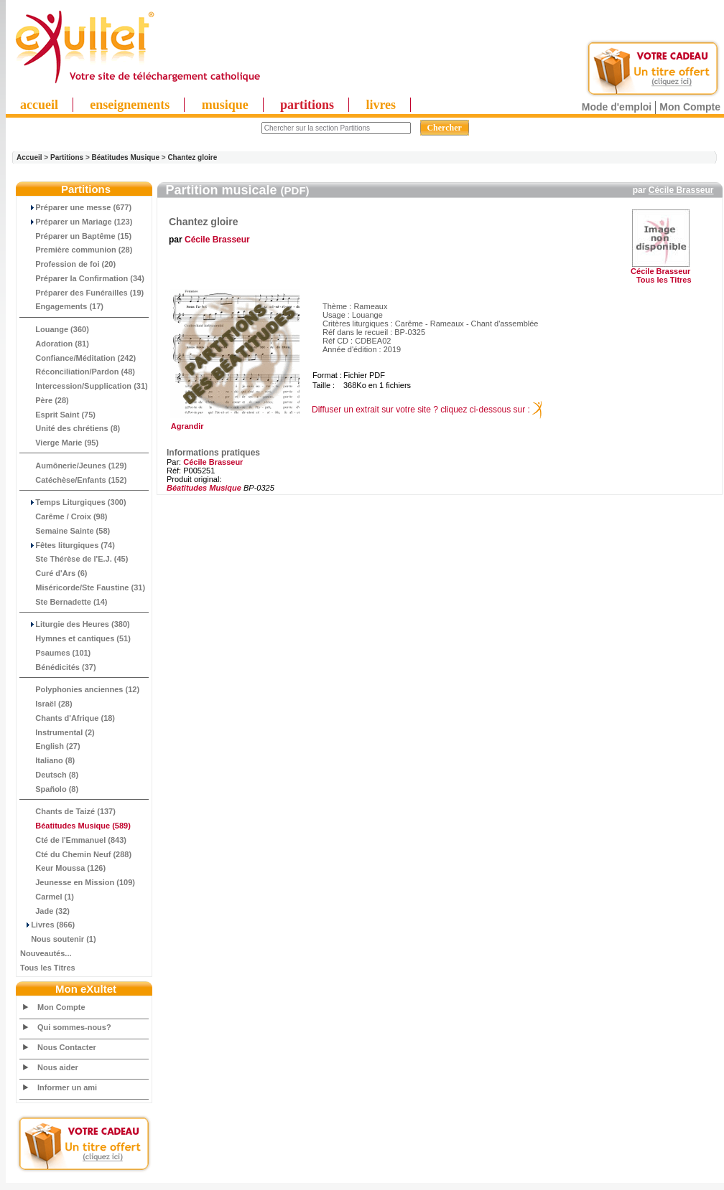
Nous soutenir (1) (58, 939)
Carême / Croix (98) (64, 516)
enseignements (130, 105)
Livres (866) (47, 924)
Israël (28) (46, 703)
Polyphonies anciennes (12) (79, 689)
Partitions (66, 157)
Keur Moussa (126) (63, 868)
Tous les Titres (47, 967)
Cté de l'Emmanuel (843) (73, 840)
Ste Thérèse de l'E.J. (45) (74, 558)
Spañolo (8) (49, 789)
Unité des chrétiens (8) (70, 428)
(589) (75, 825)
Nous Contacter (66, 1047)
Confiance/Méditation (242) (78, 358)
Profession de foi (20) (68, 264)
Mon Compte (689, 107)
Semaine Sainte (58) (65, 530)
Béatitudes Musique (125, 157)
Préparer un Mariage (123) (76, 221)
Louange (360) (54, 329)
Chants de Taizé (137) (68, 811)
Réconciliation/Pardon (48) (77, 371)
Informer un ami (67, 1087)
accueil (39, 105)
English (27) (50, 746)
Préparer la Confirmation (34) (82, 278)
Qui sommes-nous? (74, 1027)
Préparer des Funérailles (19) (82, 292)
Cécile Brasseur (681, 190)
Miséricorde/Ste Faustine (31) (82, 587)
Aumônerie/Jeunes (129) (73, 465)
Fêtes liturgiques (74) (67, 545)
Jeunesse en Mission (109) (77, 882)
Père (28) (44, 400)
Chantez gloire (192, 157)
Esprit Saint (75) (58, 414)
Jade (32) (45, 911)
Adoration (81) (54, 343)
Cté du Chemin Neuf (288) (75, 854)
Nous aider (57, 1067)
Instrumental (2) (57, 732)
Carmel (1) (47, 896)
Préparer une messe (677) (75, 207)
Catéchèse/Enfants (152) (73, 480)
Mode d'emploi (616, 107)
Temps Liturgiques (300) (73, 502)
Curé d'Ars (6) (54, 573)
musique (225, 105)
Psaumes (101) (55, 652)
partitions (307, 105)
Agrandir (233, 422)
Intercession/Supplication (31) (84, 386)
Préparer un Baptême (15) (75, 236)
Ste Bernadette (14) (64, 602)
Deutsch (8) (49, 774)
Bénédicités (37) (58, 667)
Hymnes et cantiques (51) (75, 638)
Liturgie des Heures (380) (75, 624)
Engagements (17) (61, 306)
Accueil (29, 157)
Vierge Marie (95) (59, 442)
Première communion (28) (76, 249)
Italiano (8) (47, 760)
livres (381, 105)
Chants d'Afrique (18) (67, 718)
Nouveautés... (46, 953)
